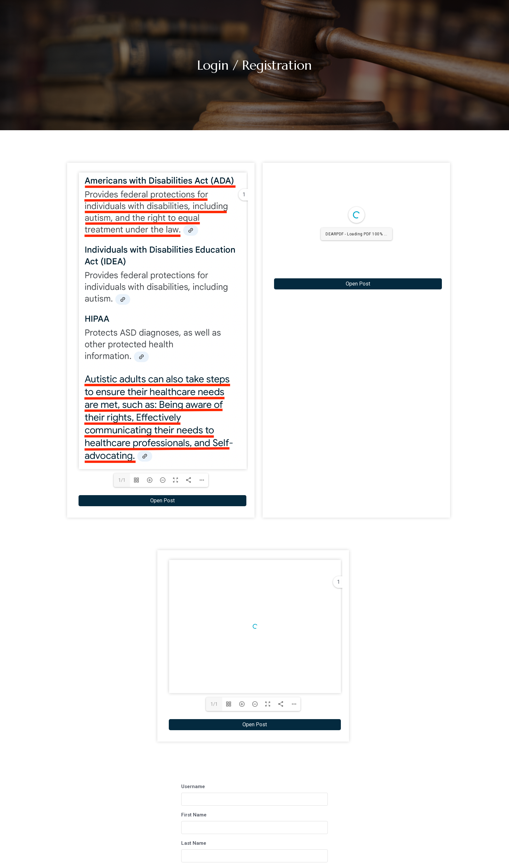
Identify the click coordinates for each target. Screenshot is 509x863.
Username (193, 733)
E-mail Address (198, 818)
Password (192, 846)
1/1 (121, 480)
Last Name (193, 790)
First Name (194, 761)
